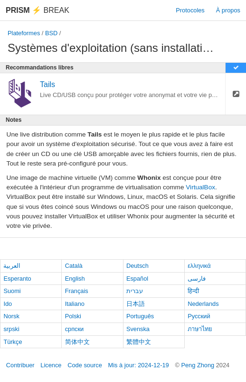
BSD (51, 33)
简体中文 (77, 341)
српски (74, 329)
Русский (199, 316)
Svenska (138, 329)
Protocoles (190, 10)
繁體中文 (138, 341)
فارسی (197, 278)
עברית (134, 290)
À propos (228, 10)
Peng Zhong (198, 365)
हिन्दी (193, 290)
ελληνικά (199, 265)
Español (137, 278)
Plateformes (24, 33)
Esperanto (17, 278)
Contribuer (20, 365)
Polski (73, 316)
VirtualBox (200, 187)
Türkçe (12, 341)
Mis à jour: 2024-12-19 (138, 365)
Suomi (11, 290)
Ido (7, 303)
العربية (11, 265)
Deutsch (137, 265)
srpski (11, 329)
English (75, 278)
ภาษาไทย (200, 329)
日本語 (135, 303)
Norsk (11, 316)
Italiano (75, 303)
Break (37, 10)
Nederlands (203, 303)
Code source (84, 365)
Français (76, 290)
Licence (50, 365)
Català (74, 265)
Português (140, 316)
